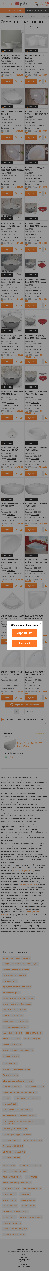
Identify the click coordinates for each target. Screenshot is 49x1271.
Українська (24, 633)
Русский (24, 643)
